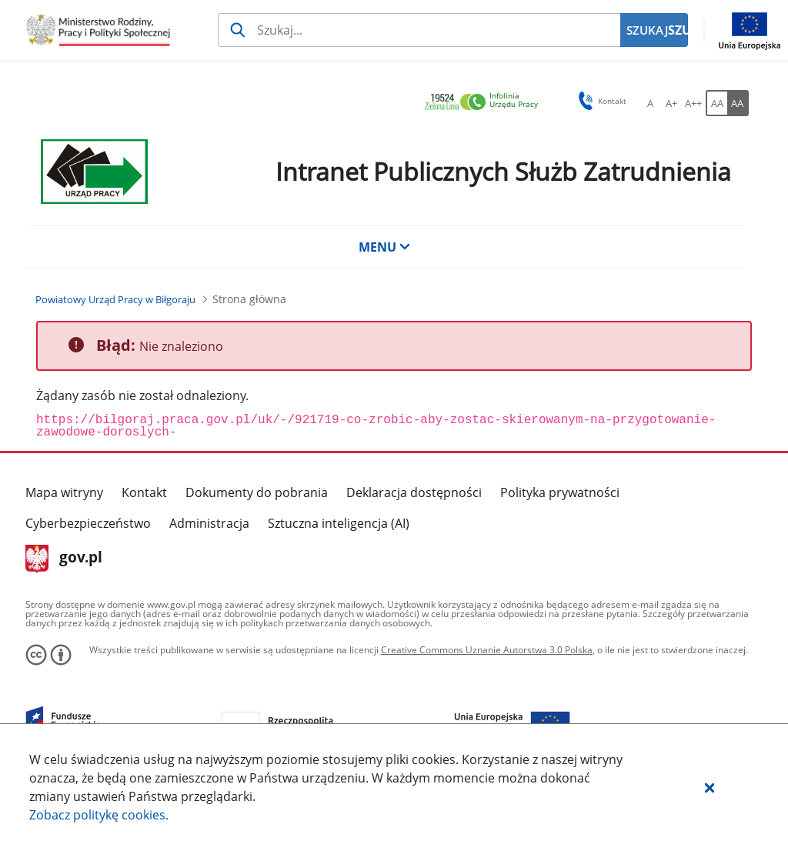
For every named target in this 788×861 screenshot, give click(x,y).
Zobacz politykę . (99, 814)
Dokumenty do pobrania (256, 492)
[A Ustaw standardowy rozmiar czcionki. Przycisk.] (650, 103)
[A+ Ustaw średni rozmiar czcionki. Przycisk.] (672, 103)
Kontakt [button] (599, 100)
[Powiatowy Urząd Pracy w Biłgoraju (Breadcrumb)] (115, 299)
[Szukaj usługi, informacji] (419, 30)
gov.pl (64, 558)
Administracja (209, 523)
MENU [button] (385, 247)
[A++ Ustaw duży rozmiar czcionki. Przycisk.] (693, 103)
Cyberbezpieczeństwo (88, 523)
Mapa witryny (64, 492)
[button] (709, 787)
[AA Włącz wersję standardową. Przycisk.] (716, 103)
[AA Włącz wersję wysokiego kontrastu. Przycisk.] (738, 103)
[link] (485, 102)
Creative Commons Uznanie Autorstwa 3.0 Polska (487, 649)
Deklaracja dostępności (414, 492)
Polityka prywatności (559, 492)
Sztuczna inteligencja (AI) (338, 523)
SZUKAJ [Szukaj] (678, 30)
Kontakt (144, 492)
